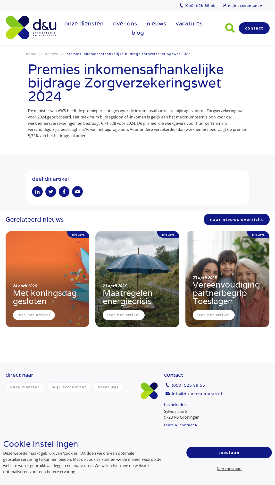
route (169, 425)
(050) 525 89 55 (188, 385)
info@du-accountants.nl (197, 393)
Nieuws (156, 23)
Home (31, 54)
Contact (254, 28)
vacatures (189, 23)
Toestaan (229, 452)
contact (187, 425)
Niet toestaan (229, 468)
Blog (138, 32)
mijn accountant (243, 5)
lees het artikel (33, 315)
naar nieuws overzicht (236, 219)
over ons (125, 23)
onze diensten (84, 23)
